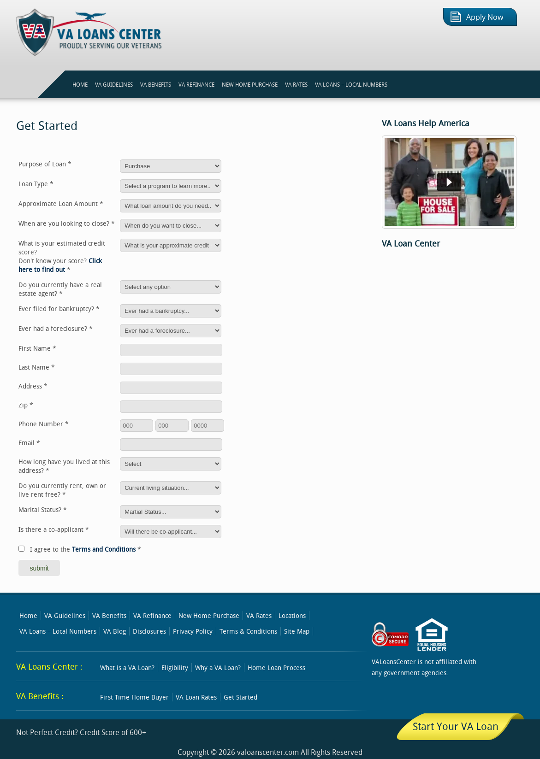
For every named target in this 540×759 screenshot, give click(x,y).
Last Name (36, 367)
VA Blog (114, 631)
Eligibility (174, 667)
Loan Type (35, 183)
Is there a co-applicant (53, 529)
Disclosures (149, 631)
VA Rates (259, 615)
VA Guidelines (64, 615)
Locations (292, 615)
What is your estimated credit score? (61, 256)
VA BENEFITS (155, 84)
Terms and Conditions (104, 549)
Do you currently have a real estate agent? (60, 289)
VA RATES (296, 84)
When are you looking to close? (66, 223)
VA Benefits (109, 615)
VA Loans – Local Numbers (351, 84)
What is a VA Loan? (127, 667)
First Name (37, 348)
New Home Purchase (208, 615)
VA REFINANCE (196, 84)
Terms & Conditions (248, 631)
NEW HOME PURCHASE (250, 84)
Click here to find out (60, 265)
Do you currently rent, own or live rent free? (62, 490)
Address (32, 386)
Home (28, 615)
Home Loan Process (276, 667)
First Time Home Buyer (134, 697)
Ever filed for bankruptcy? (59, 308)
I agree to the (85, 549)
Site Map (296, 631)
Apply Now (484, 17)
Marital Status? (42, 509)
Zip (25, 404)
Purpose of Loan (44, 163)
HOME (80, 84)
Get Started (240, 697)
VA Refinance (152, 615)
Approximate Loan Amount (60, 203)
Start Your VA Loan (455, 726)
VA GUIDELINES (114, 84)
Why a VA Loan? (218, 667)
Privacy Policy (193, 631)
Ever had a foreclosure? (55, 328)
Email (29, 442)
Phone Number (43, 423)
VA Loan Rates (196, 697)
